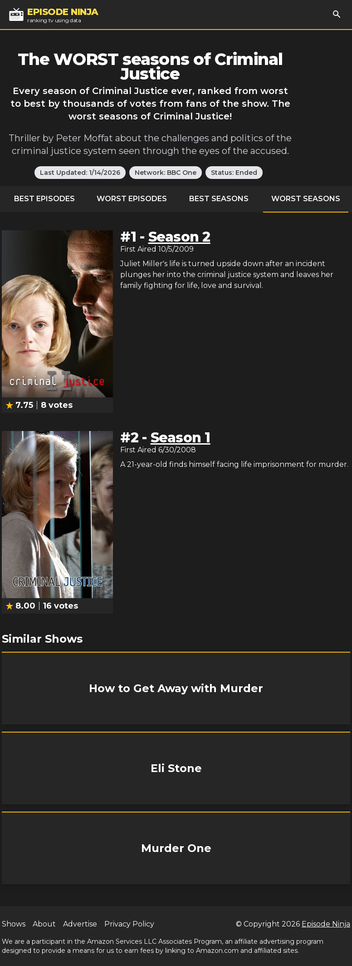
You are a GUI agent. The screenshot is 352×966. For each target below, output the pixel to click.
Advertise (80, 924)
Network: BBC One (165, 172)
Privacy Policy (129, 924)
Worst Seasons (305, 198)
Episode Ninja (326, 924)
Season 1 (180, 437)
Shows (13, 924)
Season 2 (179, 236)
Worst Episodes (132, 198)
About (44, 924)
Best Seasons (219, 198)
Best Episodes (44, 198)
